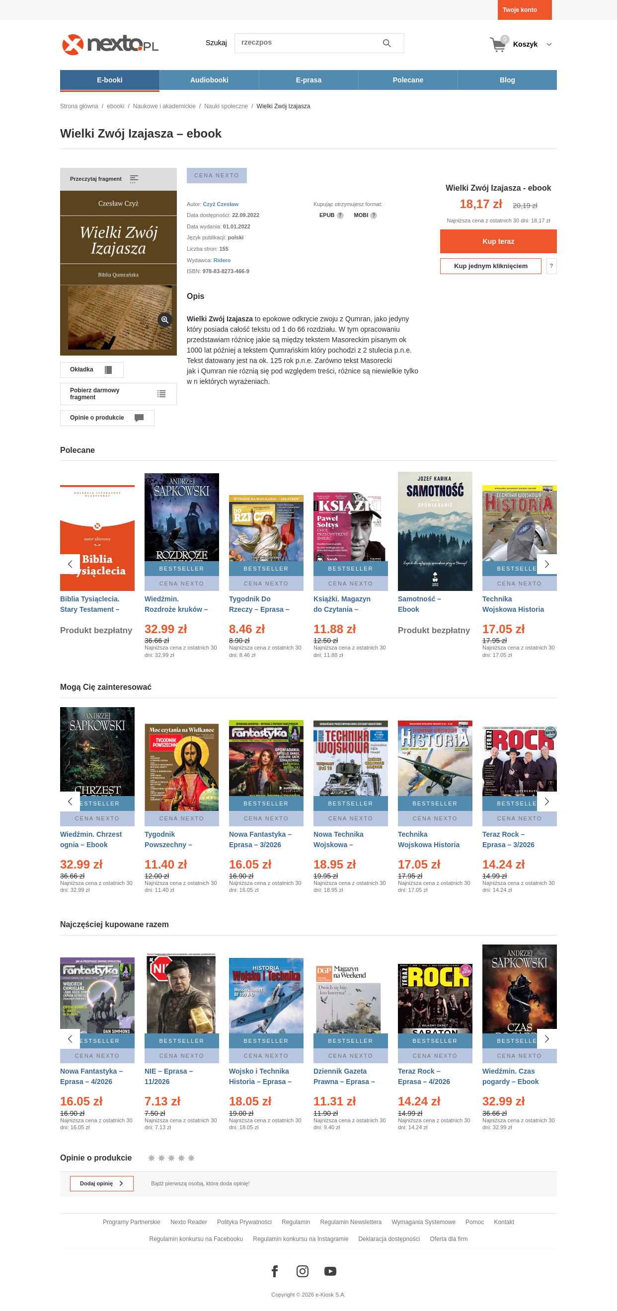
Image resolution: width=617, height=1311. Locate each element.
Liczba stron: (203, 249)
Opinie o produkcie (97, 417)
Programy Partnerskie (131, 1222)
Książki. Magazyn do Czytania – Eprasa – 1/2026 (342, 609)
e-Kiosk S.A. (330, 1295)
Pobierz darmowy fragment (94, 394)
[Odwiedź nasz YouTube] (330, 1271)
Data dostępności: (209, 215)
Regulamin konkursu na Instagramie (300, 1239)
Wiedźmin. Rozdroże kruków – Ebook (176, 609)
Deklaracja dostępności (389, 1239)
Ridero (222, 260)
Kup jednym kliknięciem (491, 266)
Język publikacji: (207, 237)
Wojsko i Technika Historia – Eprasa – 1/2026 (260, 1079)
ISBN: (195, 271)
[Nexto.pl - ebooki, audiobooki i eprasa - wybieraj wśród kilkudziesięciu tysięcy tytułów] (110, 44)
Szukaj (216, 43)
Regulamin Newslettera (351, 1222)
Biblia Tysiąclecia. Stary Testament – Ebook (90, 609)
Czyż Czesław (220, 204)
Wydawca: (200, 260)
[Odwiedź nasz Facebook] (275, 1271)
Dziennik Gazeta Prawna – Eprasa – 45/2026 (344, 1079)
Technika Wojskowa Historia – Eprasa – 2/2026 (429, 844)
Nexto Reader (188, 1222)
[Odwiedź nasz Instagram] (302, 1271)
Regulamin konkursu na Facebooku (196, 1239)
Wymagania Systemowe (423, 1222)
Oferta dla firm (448, 1239)
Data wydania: (205, 226)
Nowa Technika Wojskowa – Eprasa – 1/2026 (339, 844)
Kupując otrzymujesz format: (348, 204)
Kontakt (504, 1222)
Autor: (195, 204)
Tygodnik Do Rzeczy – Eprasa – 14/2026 (259, 609)
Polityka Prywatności (244, 1222)
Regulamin (296, 1222)
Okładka (81, 369)
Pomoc (474, 1222)
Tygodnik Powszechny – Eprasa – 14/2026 (173, 844)
